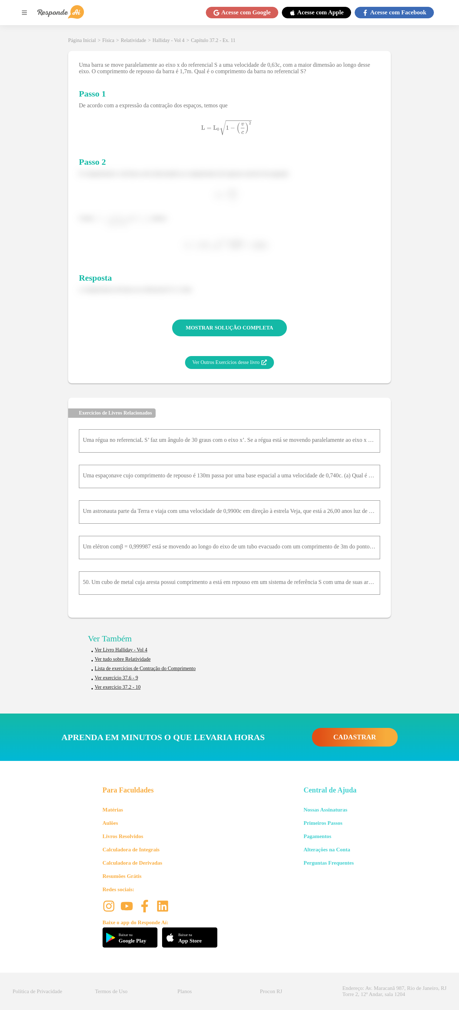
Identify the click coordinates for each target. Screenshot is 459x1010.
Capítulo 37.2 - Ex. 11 (213, 40)
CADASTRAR (354, 737)
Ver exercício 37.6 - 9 (116, 678)
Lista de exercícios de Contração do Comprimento (145, 668)
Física (108, 40)
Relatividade (133, 40)
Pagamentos (317, 836)
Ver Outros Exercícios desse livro (229, 362)
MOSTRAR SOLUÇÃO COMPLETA (229, 328)
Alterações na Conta (326, 849)
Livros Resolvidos (123, 836)
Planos (185, 991)
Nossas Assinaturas (325, 810)
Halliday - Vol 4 (168, 40)
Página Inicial (82, 40)
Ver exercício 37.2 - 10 (118, 687)
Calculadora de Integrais (131, 849)
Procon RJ (271, 991)
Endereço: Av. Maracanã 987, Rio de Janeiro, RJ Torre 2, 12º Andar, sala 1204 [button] (394, 991)
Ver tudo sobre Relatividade (123, 659)
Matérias (113, 810)
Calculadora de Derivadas (132, 863)
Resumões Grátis (122, 876)
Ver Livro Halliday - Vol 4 (121, 650)
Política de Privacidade (37, 991)
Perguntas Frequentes (328, 863)
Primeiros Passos (322, 823)
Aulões (110, 823)
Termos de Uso (111, 991)
